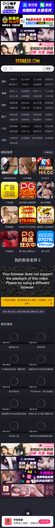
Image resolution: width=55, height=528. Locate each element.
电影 (3, 105)
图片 (3, 116)
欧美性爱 (49, 102)
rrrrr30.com (27, 61)
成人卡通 (37, 102)
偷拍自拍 (25, 102)
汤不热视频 (37, 138)
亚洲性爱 (14, 102)
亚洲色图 (25, 114)
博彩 (3, 81)
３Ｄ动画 (49, 91)
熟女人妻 (14, 96)
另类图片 (49, 119)
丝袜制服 (25, 96)
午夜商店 (14, 138)
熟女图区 (37, 119)
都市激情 (14, 126)
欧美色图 (37, 114)
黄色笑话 (37, 131)
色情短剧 (14, 143)
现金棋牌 (37, 84)
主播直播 (37, 96)
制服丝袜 (14, 107)
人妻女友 (37, 126)
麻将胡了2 (13, 84)
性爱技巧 (49, 131)
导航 (3, 140)
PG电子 (13, 79)
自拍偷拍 (25, 91)
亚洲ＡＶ (14, 91)
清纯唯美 (25, 119)
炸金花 (25, 84)
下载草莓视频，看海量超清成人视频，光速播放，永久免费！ (28, 302)
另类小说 (25, 131)
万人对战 (37, 79)
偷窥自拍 (14, 114)
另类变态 (49, 107)
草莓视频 (25, 138)
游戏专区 (49, 79)
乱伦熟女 (37, 107)
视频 (3, 93)
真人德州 (25, 79)
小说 (3, 128)
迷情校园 (14, 131)
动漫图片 (49, 114)
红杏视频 (49, 138)
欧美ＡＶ (37, 91)
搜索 (48, 68)
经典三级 (25, 107)
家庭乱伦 (25, 126)
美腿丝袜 (14, 119)
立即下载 (44, 521)
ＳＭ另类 (49, 96)
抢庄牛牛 (49, 84)
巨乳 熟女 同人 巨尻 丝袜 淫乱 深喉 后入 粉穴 (23, 311)
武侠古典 (49, 126)
